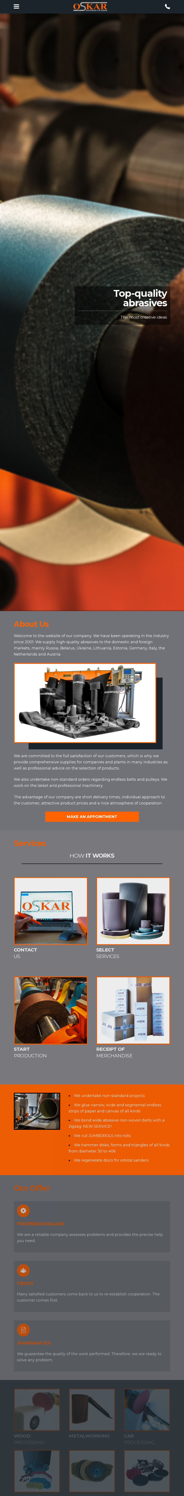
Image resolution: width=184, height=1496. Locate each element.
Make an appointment (92, 816)
